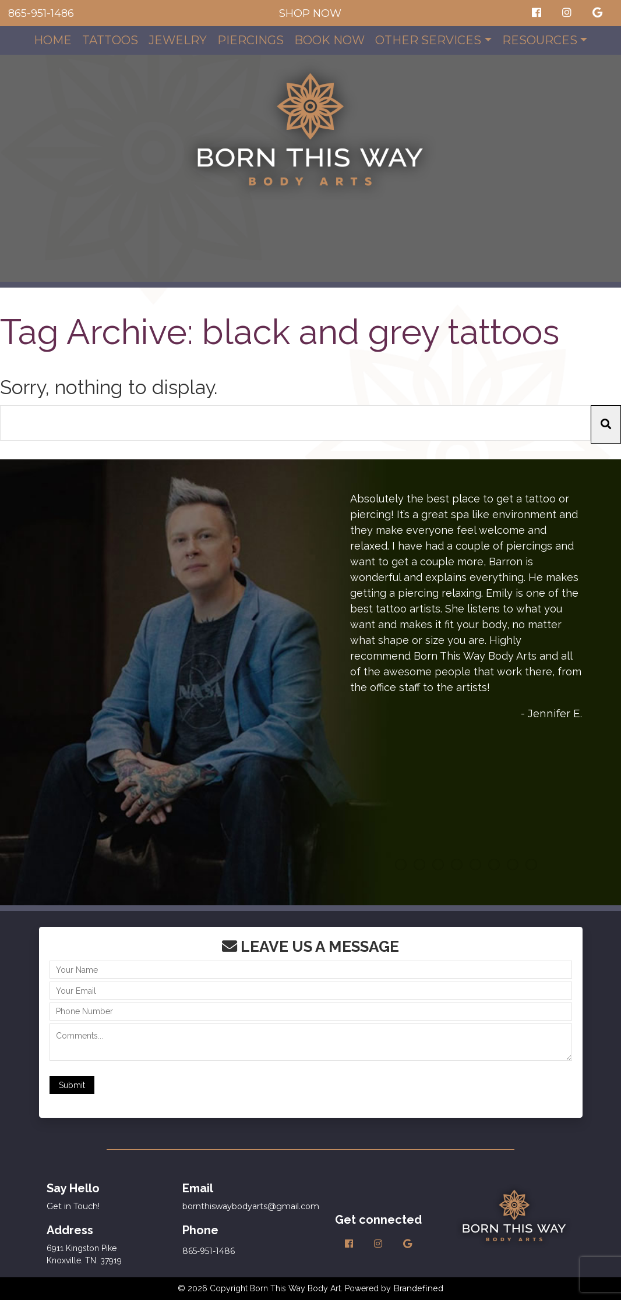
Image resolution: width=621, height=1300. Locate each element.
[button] (606, 424)
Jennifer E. (555, 713)
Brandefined (418, 1288)
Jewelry (178, 40)
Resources (539, 40)
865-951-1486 (41, 13)
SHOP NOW (310, 13)
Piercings (250, 40)
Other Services (428, 40)
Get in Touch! (73, 1206)
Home (53, 40)
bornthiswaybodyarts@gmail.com (250, 1206)
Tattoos (110, 40)
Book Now (329, 40)
